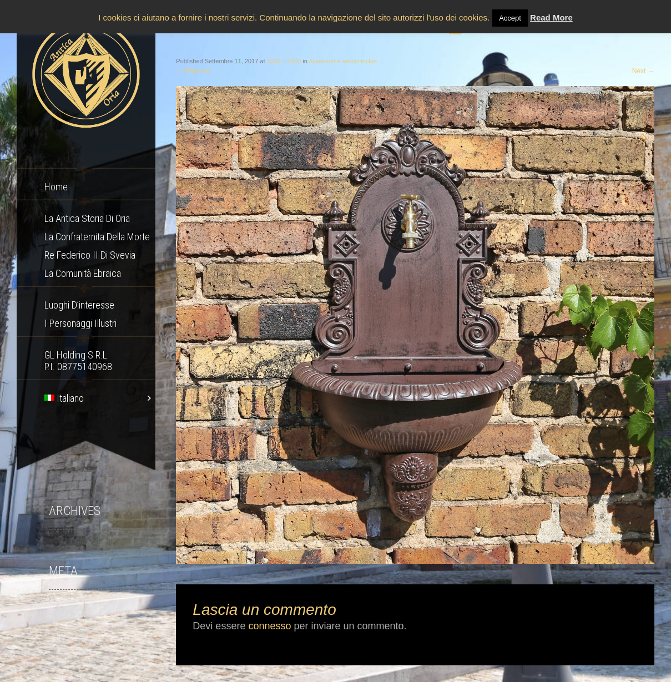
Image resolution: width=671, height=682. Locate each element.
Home (56, 187)
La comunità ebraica (82, 273)
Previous (193, 71)
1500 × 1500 (284, 61)
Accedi (69, 599)
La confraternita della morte (97, 237)
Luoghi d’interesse (79, 305)
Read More (551, 17)
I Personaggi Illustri (80, 323)
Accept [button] (510, 18)
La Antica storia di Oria (87, 218)
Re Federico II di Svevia (89, 255)
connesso (269, 626)
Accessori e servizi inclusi (343, 61)
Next (643, 71)
